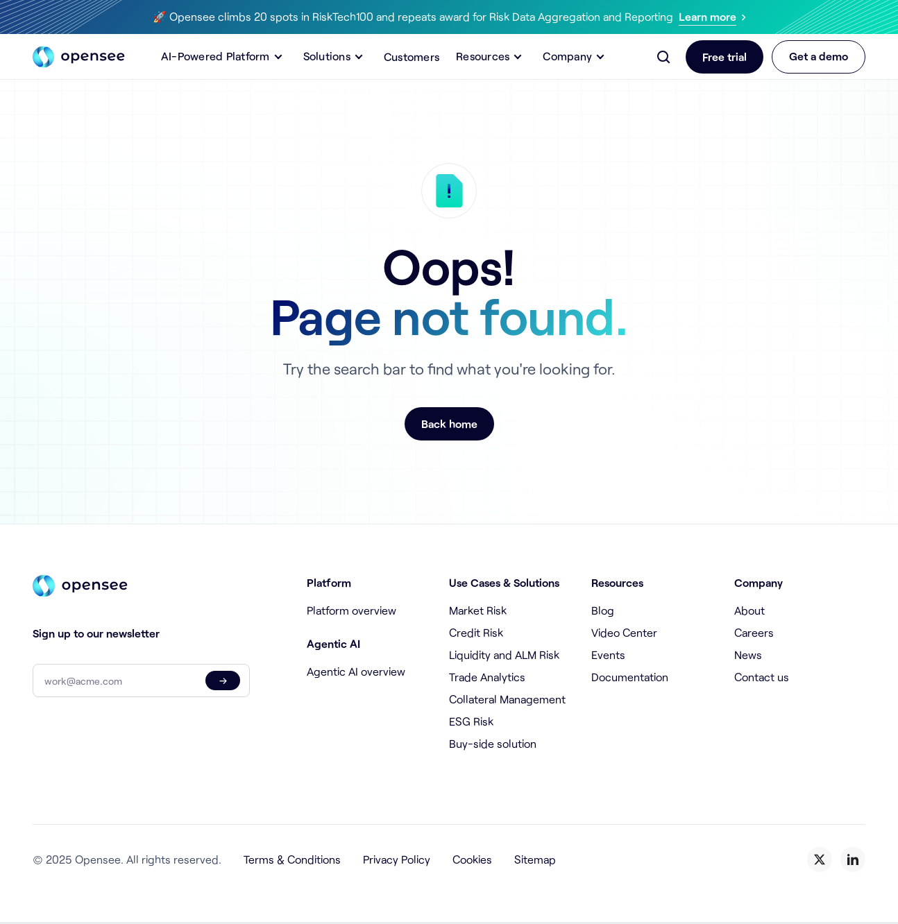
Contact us (761, 676)
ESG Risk (471, 721)
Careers (754, 632)
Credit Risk (476, 632)
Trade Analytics (487, 676)
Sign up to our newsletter (96, 633)
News (748, 654)
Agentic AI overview (356, 671)
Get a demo (818, 55)
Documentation (629, 676)
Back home (449, 423)
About (749, 610)
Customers (411, 56)
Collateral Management (507, 698)
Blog (602, 610)
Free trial (724, 56)
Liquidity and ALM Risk (504, 654)
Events (608, 654)
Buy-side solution (492, 743)
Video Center (624, 632)
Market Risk (478, 610)
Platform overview (351, 610)
